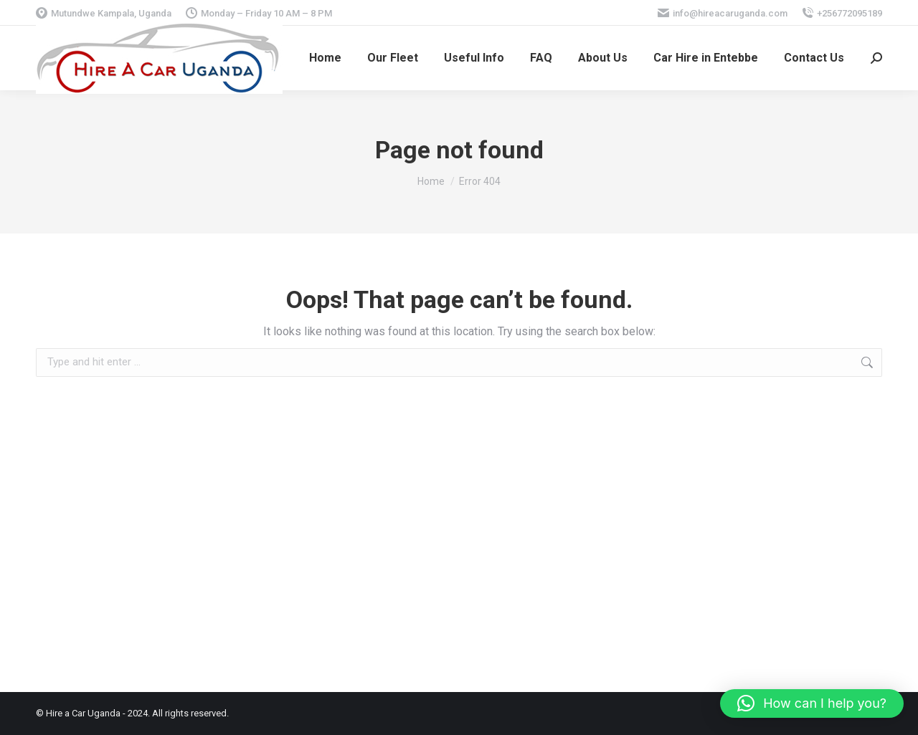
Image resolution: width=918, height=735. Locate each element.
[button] (812, 703)
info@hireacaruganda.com (722, 13)
